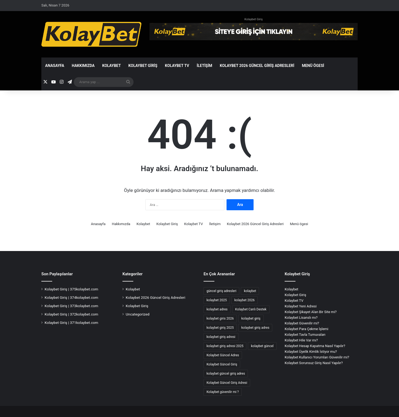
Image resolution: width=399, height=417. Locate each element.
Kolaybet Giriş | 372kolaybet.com (71, 314)
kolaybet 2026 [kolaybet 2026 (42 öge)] (244, 300)
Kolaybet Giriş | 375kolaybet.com (71, 289)
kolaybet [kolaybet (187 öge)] (250, 291)
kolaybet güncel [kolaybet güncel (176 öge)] (262, 346)
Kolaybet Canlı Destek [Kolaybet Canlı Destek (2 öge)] (251, 309)
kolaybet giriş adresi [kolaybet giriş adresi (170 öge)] (221, 337)
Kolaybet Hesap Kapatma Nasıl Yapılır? (315, 346)
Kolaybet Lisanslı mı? (301, 318)
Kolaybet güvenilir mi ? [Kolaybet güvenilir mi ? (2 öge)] (223, 392)
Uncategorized (137, 314)
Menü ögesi (313, 65)
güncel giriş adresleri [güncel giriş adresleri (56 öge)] (221, 291)
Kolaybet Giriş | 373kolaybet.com (71, 306)
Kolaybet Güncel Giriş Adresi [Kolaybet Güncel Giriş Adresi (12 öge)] (227, 383)
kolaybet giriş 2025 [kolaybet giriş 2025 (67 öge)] (220, 328)
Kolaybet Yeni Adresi (301, 306)
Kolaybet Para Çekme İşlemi (306, 329)
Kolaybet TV (177, 65)
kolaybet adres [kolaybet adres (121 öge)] (217, 309)
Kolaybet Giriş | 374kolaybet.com (71, 297)
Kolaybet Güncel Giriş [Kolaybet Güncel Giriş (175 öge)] (222, 364)
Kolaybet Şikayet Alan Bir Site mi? (311, 312)
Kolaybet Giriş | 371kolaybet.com (71, 322)
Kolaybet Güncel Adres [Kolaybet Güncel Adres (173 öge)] (223, 355)
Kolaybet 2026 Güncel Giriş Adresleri (257, 65)
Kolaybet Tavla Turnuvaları (305, 335)
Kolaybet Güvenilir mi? (302, 323)
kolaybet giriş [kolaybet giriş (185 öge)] (251, 318)
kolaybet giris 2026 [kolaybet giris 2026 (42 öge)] (220, 318)
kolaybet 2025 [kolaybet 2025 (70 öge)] (217, 300)
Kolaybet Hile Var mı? (301, 340)
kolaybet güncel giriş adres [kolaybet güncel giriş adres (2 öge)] (226, 373)
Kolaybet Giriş (253, 19)
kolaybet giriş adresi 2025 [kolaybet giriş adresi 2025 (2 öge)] (225, 346)
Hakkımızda (83, 65)
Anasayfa (54, 65)
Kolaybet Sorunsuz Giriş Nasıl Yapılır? (314, 363)
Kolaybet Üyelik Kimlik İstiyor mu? (311, 352)
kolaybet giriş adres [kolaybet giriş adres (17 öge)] (255, 328)
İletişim (204, 65)
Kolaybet (111, 65)
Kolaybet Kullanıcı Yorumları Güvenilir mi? (317, 357)
